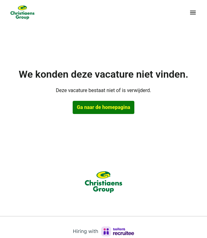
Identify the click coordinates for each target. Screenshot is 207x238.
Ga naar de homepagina (103, 107)
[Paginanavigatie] (192, 12)
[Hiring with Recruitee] (103, 231)
